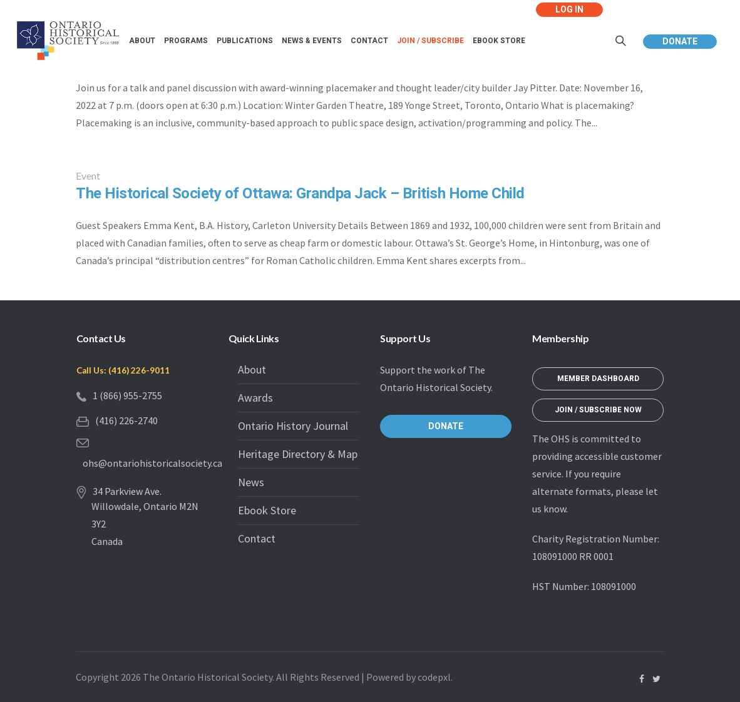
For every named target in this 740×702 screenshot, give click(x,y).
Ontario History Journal (293, 426)
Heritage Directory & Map (297, 454)
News (251, 482)
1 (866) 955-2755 (127, 395)
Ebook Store (267, 510)
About (252, 369)
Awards (255, 397)
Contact (256, 538)
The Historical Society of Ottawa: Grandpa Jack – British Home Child (300, 194)
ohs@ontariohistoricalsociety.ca (152, 463)
